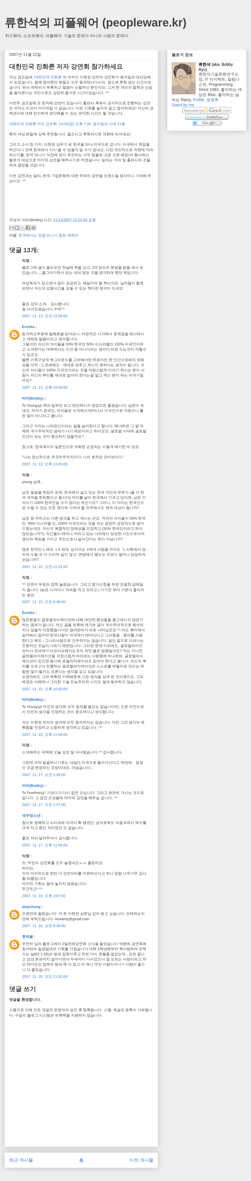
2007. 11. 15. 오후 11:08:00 (45, 734)
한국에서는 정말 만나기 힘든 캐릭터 (48, 235)
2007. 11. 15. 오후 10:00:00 (45, 689)
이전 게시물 (141, 1160)
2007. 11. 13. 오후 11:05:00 (45, 464)
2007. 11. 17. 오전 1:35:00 (44, 775)
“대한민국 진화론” (48, 77)
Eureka (28, 327)
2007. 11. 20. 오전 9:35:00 (44, 926)
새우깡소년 (31, 815)
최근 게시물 (21, 1160)
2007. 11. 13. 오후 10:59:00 (45, 387)
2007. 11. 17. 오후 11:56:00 (45, 845)
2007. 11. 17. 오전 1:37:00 (44, 805)
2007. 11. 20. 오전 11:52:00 (45, 976)
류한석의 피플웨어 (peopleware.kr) (96, 22)
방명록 (212, 99)
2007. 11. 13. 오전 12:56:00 (45, 316)
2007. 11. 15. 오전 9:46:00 (44, 602)
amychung (31, 907)
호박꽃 (27, 936)
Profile (198, 99)
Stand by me (183, 105)
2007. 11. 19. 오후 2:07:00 (44, 896)
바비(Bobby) (32, 398)
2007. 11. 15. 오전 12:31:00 (45, 567)
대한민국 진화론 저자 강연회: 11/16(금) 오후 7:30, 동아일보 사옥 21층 (67, 124)
